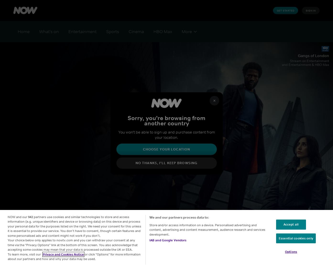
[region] (166, 238)
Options (291, 252)
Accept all (291, 224)
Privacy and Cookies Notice (63, 254)
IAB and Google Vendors (168, 240)
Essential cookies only (296, 238)
